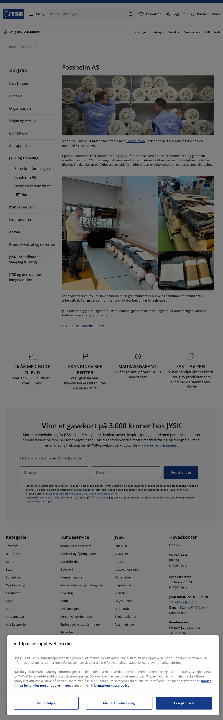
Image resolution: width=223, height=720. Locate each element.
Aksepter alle (184, 703)
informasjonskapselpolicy (110, 685)
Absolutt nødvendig (119, 703)
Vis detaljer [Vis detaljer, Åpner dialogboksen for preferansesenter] (46, 703)
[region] (113, 675)
